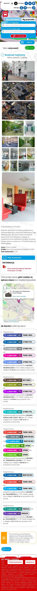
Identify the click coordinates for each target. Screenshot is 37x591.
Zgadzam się (30, 562)
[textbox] (18, 25)
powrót (8, 549)
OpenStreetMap (12, 320)
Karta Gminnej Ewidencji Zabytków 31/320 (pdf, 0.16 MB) (19, 269)
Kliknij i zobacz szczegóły (19, 296)
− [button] (5, 288)
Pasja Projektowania (14, 321)
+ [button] (5, 285)
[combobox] (18, 25)
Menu (29, 42)
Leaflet (4, 320)
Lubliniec (24, 58)
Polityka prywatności (15, 562)
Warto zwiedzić (13, 58)
